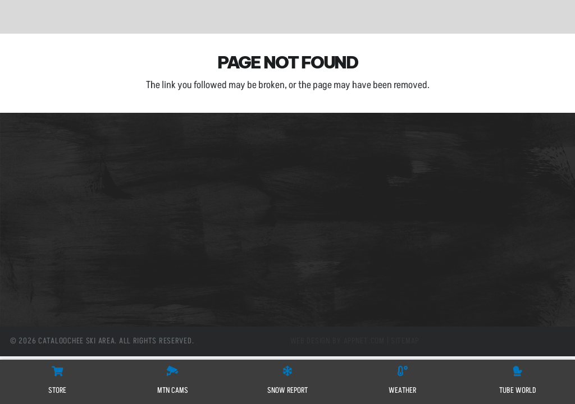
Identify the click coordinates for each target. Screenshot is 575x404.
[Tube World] (517, 371)
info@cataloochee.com (232, 223)
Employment (47, 211)
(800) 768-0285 (222, 201)
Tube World (44, 227)
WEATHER (402, 390)
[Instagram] (233, 288)
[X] (208, 288)
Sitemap (405, 341)
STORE (57, 390)
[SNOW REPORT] (287, 371)
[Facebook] (183, 288)
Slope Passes (47, 164)
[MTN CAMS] (172, 371)
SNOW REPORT (287, 390)
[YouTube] (258, 288)
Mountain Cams (52, 180)
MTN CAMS (172, 390)
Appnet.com (364, 341)
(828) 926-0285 (222, 192)
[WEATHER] (403, 371)
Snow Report (47, 196)
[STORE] (57, 371)
